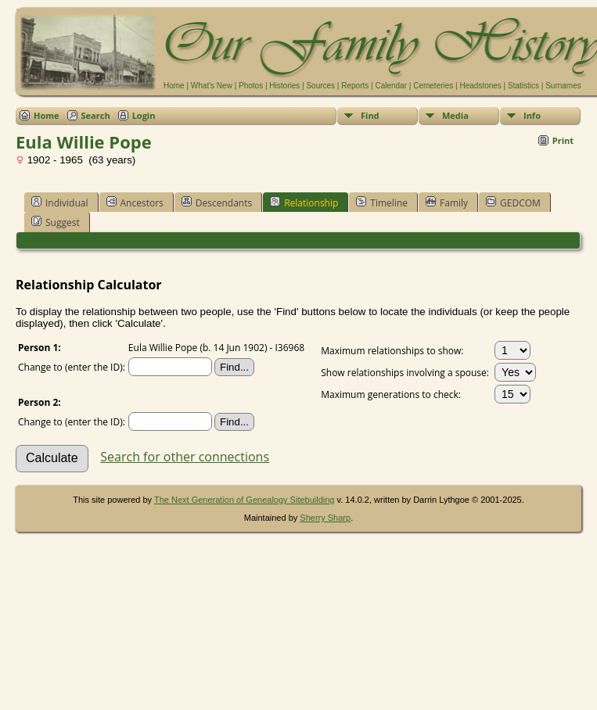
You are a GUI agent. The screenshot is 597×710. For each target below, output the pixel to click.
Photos (251, 85)
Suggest (55, 222)
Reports (355, 85)
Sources (320, 85)
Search (95, 115)
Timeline (382, 202)
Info (532, 115)
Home (174, 85)
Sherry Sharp (325, 517)
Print (563, 140)
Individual (59, 202)
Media (455, 115)
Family (447, 202)
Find (370, 115)
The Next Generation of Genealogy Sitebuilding (244, 499)
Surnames (563, 85)
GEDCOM (513, 202)
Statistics (523, 85)
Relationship (304, 202)
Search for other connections (184, 456)
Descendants (217, 202)
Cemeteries (433, 85)
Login (144, 115)
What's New (211, 85)
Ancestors (135, 202)
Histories (284, 85)
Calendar (391, 85)
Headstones (480, 85)
